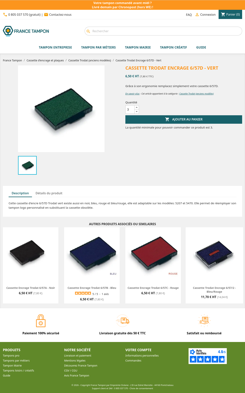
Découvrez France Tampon (80, 365)
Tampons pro (11, 355)
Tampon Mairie (12, 365)
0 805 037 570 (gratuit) (24, 14)
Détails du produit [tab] (49, 193)
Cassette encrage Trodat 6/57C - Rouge (153, 288)
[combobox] (163, 31)
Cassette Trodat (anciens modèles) (196, 93)
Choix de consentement (141, 388)
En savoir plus (132, 93)
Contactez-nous (60, 14)
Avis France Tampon (76, 375)
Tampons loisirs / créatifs (18, 370)
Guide (6, 375)
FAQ (189, 15)
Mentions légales (75, 360)
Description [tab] (20, 193)
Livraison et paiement (77, 355)
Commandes (133, 360)
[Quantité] (130, 109)
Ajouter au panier (184, 119)
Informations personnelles (142, 355)
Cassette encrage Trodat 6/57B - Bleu (92, 288)
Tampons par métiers (16, 360)
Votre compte (138, 350)
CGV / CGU (70, 370)
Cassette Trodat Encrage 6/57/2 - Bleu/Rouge (214, 289)
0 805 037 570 (121, 388)
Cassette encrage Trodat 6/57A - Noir (30, 288)
